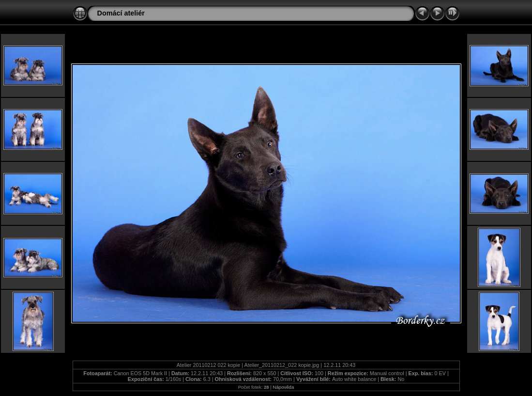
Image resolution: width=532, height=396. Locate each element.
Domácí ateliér (121, 13)
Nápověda (283, 387)
